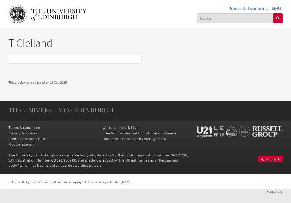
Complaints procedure (27, 138)
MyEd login (270, 159)
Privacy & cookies (22, 133)
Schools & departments (249, 8)
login (275, 192)
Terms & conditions (24, 127)
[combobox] (235, 18)
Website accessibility (120, 127)
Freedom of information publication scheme (139, 133)
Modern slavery (21, 144)
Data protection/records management (134, 138)
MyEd (276, 8)
